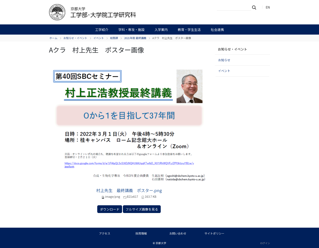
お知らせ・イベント (75, 38)
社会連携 (217, 29)
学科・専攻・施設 (131, 29)
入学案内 (161, 29)
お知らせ (224, 60)
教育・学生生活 (189, 29)
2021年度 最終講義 (135, 38)
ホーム (53, 38)
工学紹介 (101, 29)
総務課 (114, 38)
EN (268, 7)
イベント (98, 38)
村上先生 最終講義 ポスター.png (129, 190)
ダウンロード (109, 209)
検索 (255, 7)
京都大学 (161, 243)
